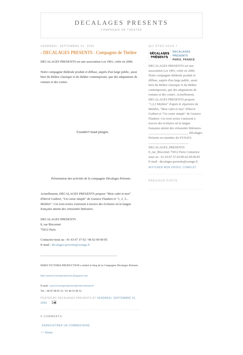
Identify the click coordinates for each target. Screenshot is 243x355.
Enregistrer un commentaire (66, 325)
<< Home (46, 332)
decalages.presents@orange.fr (71, 244)
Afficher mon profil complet (172, 167)
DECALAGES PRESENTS (121, 22)
